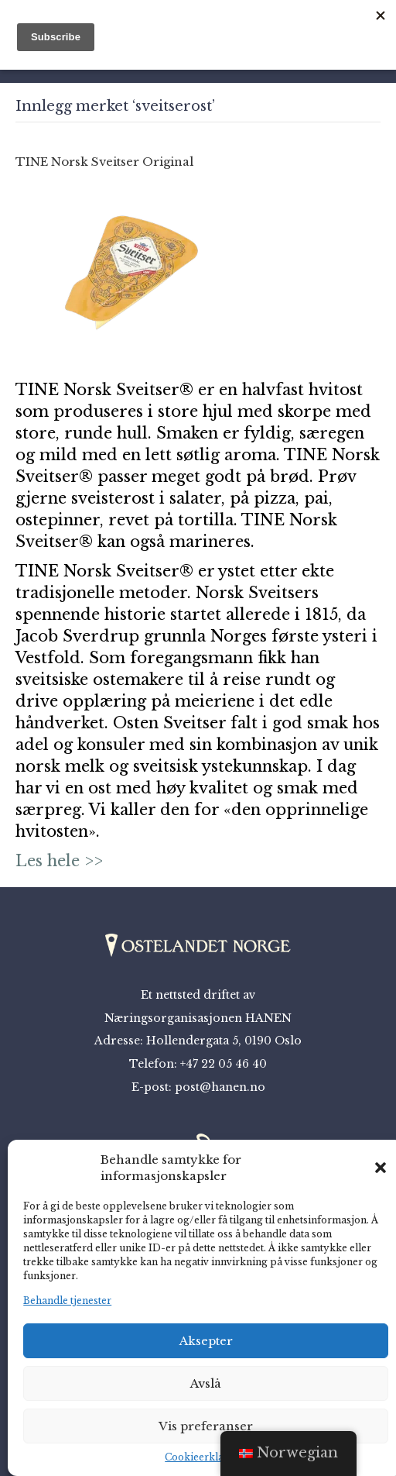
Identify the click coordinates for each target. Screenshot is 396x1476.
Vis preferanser (206, 1426)
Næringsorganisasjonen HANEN (198, 1018)
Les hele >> (59, 861)
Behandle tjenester (67, 1300)
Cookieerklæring (206, 1457)
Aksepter (206, 1340)
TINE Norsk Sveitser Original (104, 161)
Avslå (205, 1383)
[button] (380, 1167)
